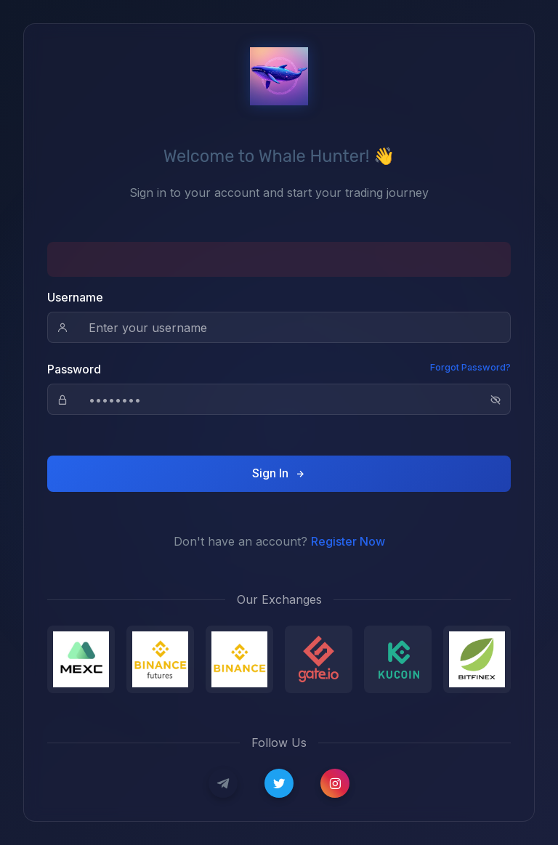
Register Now (348, 541)
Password (74, 369)
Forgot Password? (470, 367)
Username (75, 297)
